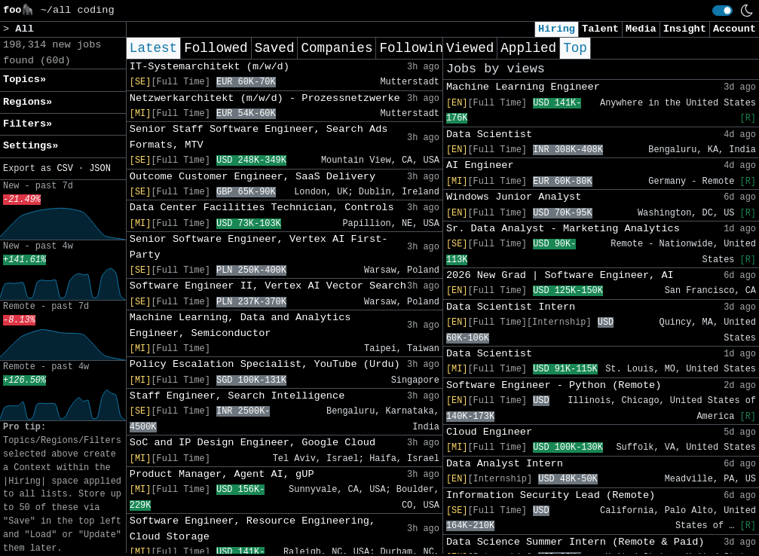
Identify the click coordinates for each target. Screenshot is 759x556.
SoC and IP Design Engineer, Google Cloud (252, 442)
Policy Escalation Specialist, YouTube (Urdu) (265, 364)
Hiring (556, 29)
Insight (684, 29)
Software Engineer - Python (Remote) (554, 385)
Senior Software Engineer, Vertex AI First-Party (259, 247)
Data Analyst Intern (504, 463)
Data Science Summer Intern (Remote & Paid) (575, 542)
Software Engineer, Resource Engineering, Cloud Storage (252, 528)
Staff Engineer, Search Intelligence (237, 396)
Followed (215, 48)
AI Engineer (480, 165)
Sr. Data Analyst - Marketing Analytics (563, 228)
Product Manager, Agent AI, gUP (222, 474)
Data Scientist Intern (510, 307)
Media (641, 29)
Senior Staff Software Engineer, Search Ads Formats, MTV (259, 137)
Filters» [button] (27, 124)
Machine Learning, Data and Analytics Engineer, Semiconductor (240, 325)
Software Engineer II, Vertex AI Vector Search (268, 286)
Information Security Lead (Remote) (550, 495)
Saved (275, 48)
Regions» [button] (27, 102)
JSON (100, 168)
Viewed (470, 48)
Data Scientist (489, 134)
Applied (528, 48)
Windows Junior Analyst (513, 197)
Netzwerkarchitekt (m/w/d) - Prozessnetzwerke (265, 98)
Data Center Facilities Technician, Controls (262, 207)
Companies (336, 48)
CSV (64, 168)
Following (415, 48)
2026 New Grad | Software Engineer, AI (560, 275)
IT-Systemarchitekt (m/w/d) (209, 66)
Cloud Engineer (489, 432)
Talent (600, 29)
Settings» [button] (30, 145)
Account (734, 29)
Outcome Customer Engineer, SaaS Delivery (252, 176)
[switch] (722, 10)
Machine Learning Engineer (523, 87)
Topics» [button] (24, 79)
